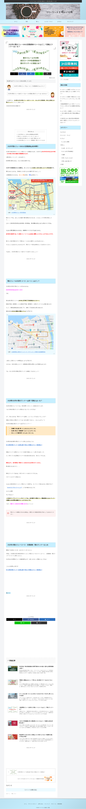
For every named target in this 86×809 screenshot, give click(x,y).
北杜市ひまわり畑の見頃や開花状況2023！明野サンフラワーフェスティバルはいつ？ (69, 120)
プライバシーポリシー (32, 803)
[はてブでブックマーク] (31, 73)
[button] (47, 73)
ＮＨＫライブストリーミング (14, 487)
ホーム (25, 803)
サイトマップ (47, 803)
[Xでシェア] (14, 73)
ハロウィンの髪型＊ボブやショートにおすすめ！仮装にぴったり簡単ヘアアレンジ (70, 91)
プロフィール (53, 803)
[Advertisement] (31, 119)
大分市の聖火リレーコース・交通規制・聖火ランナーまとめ (31, 140)
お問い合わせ (40, 803)
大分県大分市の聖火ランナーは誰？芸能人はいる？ (29, 138)
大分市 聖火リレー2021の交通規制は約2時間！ (28, 134)
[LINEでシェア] (39, 73)
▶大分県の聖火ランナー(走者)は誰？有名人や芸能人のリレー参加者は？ (24, 445)
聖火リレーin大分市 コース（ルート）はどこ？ (28, 136)
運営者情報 (59, 803)
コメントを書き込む (30, 790)
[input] (70, 79)
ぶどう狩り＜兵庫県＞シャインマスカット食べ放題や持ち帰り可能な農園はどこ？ (70, 113)
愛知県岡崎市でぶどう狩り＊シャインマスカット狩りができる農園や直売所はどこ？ (70, 106)
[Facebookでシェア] (22, 73)
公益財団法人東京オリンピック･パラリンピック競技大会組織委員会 (28, 352)
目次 (29, 131)
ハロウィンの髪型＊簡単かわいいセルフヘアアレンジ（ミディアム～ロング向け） (70, 98)
